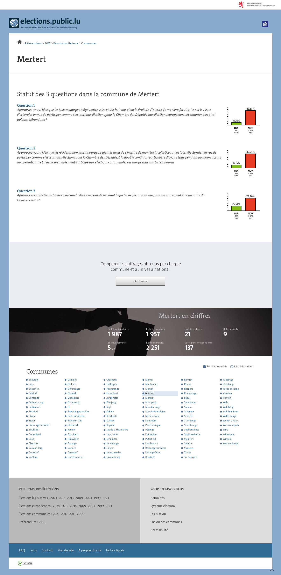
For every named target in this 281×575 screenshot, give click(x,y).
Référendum (33, 43)
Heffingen (111, 384)
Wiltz (225, 430)
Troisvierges (190, 457)
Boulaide (33, 430)
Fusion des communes (166, 522)
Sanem (188, 407)
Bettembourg (36, 402)
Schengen (189, 411)
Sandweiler (190, 402)
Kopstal (110, 425)
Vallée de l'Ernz (231, 388)
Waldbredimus (231, 411)
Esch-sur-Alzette (76, 416)
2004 (88, 498)
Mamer (149, 379)
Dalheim (72, 379)
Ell (69, 407)
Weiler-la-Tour (230, 420)
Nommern (150, 420)
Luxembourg (113, 457)
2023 (53, 498)
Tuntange (228, 379)
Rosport (188, 388)
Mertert (149, 393)
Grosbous (111, 379)
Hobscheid (112, 393)
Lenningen (112, 439)
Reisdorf (149, 457)
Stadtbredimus (192, 434)
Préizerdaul (151, 434)
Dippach (72, 393)
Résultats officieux (65, 43)
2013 (70, 498)
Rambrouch (151, 443)
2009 (79, 498)
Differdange (74, 388)
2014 (73, 506)
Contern (33, 457)
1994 (105, 498)
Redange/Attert (153, 452)
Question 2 (26, 148)
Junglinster (112, 398)
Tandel (187, 452)
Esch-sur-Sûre (75, 420)
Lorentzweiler (113, 452)
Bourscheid (35, 434)
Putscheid (150, 439)
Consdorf (34, 452)
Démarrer (140, 281)
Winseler (227, 439)
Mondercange (152, 407)
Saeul (187, 398)
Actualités (157, 498)
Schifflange (190, 420)
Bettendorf (34, 407)
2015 (47, 43)
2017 (64, 514)
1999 (97, 498)
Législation (158, 514)
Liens (33, 550)
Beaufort (33, 379)
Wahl (225, 402)
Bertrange (34, 398)
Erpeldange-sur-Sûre (78, 411)
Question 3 (26, 191)
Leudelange (112, 443)
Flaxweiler (73, 439)
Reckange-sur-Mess (155, 448)
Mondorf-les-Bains (155, 411)
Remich (188, 379)
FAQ (22, 550)
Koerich (110, 420)
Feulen (71, 430)
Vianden (227, 393)
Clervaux (33, 443)
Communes (89, 43)
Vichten (227, 398)
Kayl (108, 407)
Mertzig (149, 398)
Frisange (72, 443)
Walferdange (229, 416)
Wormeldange (230, 443)
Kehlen (110, 411)
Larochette (112, 434)
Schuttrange (190, 425)
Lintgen (110, 448)
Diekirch (72, 384)
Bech (31, 384)
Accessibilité (159, 530)
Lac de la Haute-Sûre (117, 430)
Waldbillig (228, 407)
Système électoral (163, 506)
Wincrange (228, 434)
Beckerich (34, 388)
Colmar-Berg (35, 448)
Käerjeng (111, 402)
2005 (80, 514)
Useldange (228, 384)
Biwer (32, 420)
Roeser (187, 384)
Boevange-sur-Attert (39, 425)
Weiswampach (231, 425)
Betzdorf (33, 411)
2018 (62, 498)
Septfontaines (191, 430)
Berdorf (33, 393)
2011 (72, 514)
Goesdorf (73, 452)
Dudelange (73, 398)
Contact (47, 550)
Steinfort (189, 439)
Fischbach (73, 434)
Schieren (188, 416)
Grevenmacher (75, 457)
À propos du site (89, 550)
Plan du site (65, 550)
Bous (31, 439)
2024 (56, 506)
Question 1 (26, 105)
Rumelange (190, 393)
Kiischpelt (111, 416)
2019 (65, 506)
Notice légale (115, 550)
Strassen (188, 448)
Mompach (150, 402)
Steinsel (188, 443)
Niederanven (152, 416)
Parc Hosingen (153, 425)
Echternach (73, 402)
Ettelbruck (73, 425)
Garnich (72, 448)
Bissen (32, 416)
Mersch (149, 388)
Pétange (149, 430)
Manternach (151, 384)
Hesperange (112, 388)
